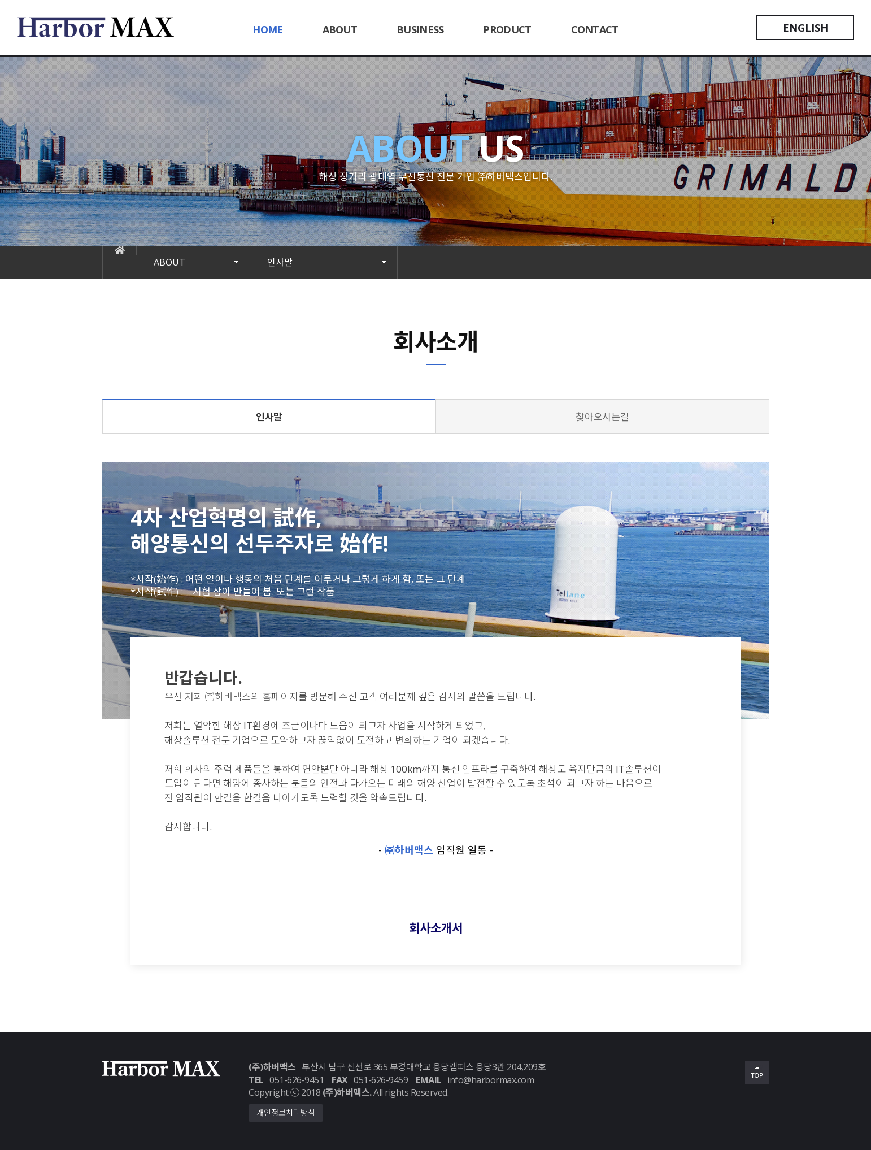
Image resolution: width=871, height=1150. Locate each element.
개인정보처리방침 (285, 1112)
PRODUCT (507, 29)
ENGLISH (805, 27)
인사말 (280, 262)
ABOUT (340, 29)
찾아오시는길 (602, 416)
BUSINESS (420, 29)
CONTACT (595, 29)
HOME (267, 29)
